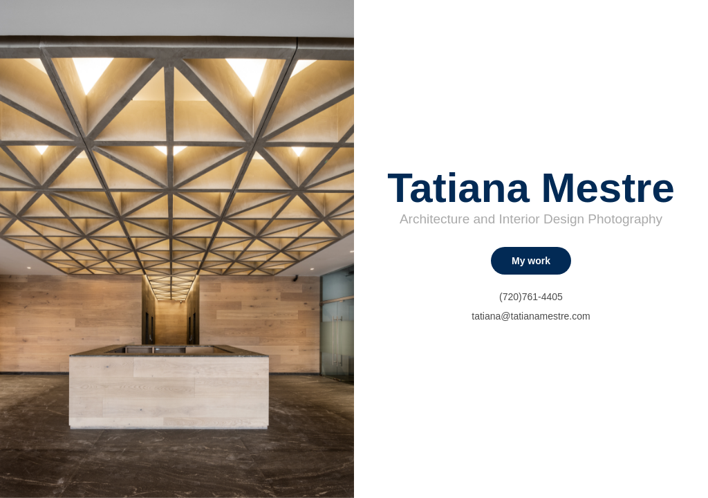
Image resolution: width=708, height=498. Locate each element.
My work (531, 260)
